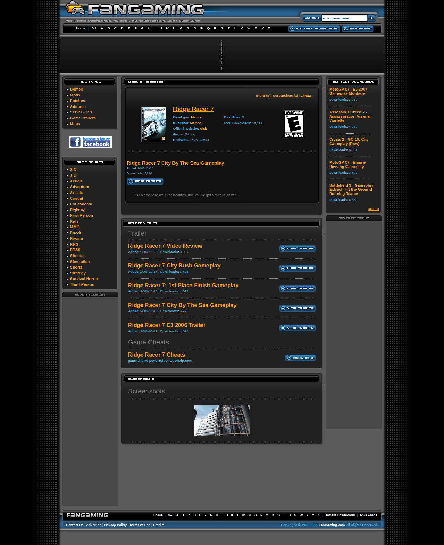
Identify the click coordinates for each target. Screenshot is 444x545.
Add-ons (78, 106)
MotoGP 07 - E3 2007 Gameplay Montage (348, 91)
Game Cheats (148, 342)
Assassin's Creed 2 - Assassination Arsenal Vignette (350, 116)
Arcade (76, 192)
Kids (74, 221)
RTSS (75, 250)
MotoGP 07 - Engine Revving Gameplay (347, 164)
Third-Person (82, 284)
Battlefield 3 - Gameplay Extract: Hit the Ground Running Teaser (351, 189)
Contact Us (75, 525)
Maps (75, 123)
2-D (73, 170)
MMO (74, 227)
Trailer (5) (262, 95)
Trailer (137, 233)
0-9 (94, 28)
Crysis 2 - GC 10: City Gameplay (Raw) (349, 141)
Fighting (77, 210)
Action (76, 181)
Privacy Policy (115, 525)
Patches (77, 101)
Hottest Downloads (340, 515)
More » (373, 209)
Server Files (81, 112)
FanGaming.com (332, 525)
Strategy (78, 273)
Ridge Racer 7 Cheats (156, 355)
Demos (76, 89)
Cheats (306, 95)
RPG (74, 244)
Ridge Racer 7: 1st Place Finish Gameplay (183, 285)
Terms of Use (139, 525)
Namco (196, 117)
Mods (75, 95)
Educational (81, 204)
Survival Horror (84, 278)
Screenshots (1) (285, 95)
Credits (158, 525)
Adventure (79, 187)
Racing (76, 238)
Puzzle (76, 233)
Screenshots (146, 391)
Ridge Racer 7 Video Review (165, 246)
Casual (76, 198)
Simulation (80, 261)
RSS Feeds (368, 515)
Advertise (93, 525)
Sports (76, 267)
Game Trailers (83, 118)
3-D (73, 175)
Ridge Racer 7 (193, 108)
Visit (203, 128)
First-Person (81, 215)
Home (80, 28)
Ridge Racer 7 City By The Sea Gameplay (182, 305)
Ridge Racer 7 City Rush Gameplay (174, 266)
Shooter (77, 256)
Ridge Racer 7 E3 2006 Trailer (166, 325)
